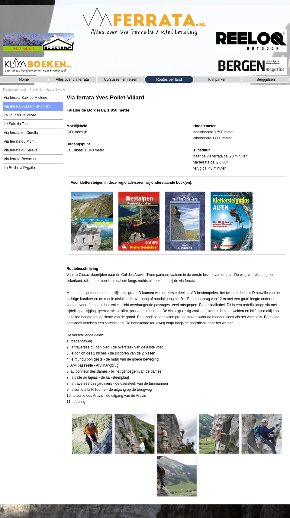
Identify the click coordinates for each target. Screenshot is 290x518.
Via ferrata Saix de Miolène (25, 98)
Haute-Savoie (55, 89)
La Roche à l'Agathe (20, 168)
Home (24, 79)
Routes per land (169, 79)
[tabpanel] (176, 106)
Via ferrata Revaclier (20, 159)
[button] (92, 434)
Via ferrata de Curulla (21, 133)
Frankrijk (36, 89)
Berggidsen (265, 79)
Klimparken (217, 79)
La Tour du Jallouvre (20, 115)
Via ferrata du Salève (20, 150)
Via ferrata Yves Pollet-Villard (27, 106)
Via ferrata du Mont (19, 141)
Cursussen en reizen (120, 79)
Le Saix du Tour (16, 124)
